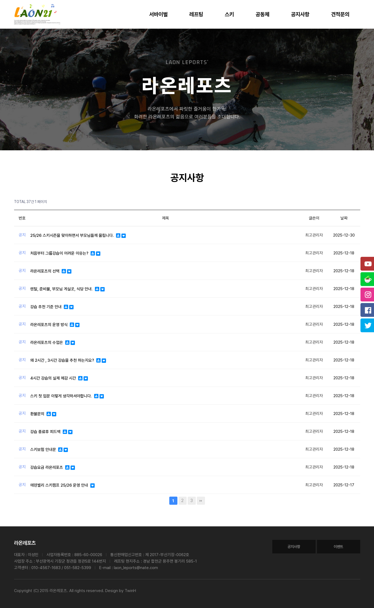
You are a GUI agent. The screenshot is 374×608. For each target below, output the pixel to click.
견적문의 (340, 14)
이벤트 (338, 546)
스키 (229, 14)
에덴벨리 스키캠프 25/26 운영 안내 (59, 485)
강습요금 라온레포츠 (47, 467)
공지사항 (300, 14)
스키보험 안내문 (43, 449)
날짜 (343, 218)
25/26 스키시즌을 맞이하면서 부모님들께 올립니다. (72, 235)
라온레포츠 (25, 543)
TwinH (130, 590)
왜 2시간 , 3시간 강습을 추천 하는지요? (62, 360)
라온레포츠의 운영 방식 (49, 324)
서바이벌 (158, 14)
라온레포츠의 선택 (45, 271)
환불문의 (37, 413)
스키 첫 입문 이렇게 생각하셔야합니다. (61, 396)
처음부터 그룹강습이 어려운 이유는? (60, 253)
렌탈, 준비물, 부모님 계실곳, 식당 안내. (62, 289)
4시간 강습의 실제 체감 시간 (53, 378)
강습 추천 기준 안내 (46, 306)
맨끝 (201, 501)
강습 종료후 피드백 (46, 431)
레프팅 (196, 14)
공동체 (262, 14)
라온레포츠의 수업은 (47, 342)
